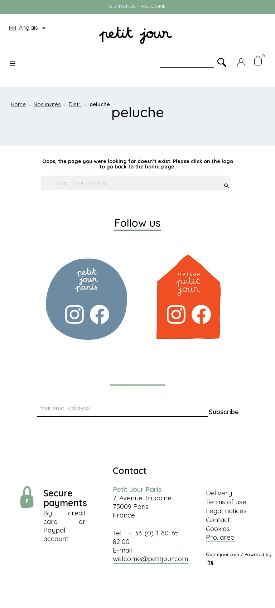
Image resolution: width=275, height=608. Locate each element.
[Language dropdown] (28, 28)
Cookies (218, 528)
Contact (218, 519)
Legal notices (226, 510)
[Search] (133, 183)
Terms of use (226, 501)
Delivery (219, 493)
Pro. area (220, 537)
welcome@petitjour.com (150, 558)
